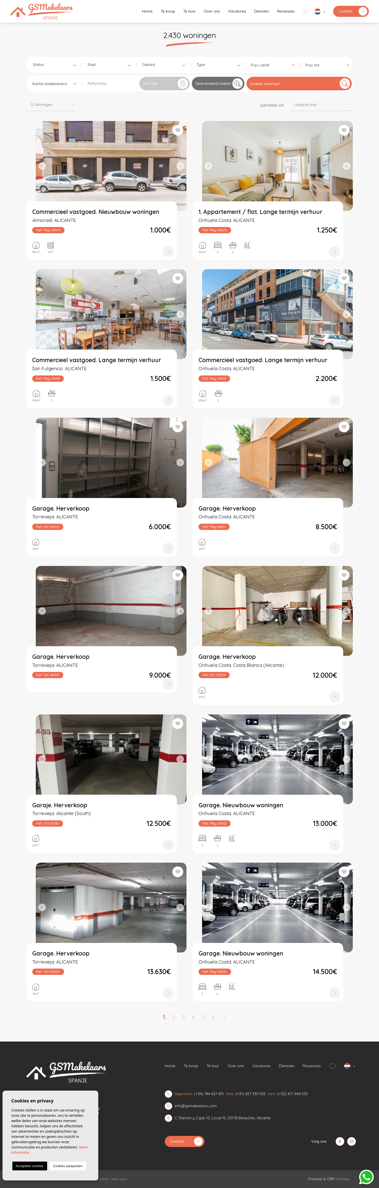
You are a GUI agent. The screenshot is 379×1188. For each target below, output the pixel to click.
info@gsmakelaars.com (196, 1105)
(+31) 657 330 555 (250, 1093)
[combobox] (54, 64)
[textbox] (55, 65)
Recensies (286, 11)
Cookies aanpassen (68, 1166)
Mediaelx (343, 1179)
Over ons (212, 11)
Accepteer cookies (30, 1166)
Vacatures (237, 11)
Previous (41, 166)
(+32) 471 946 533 (292, 1093)
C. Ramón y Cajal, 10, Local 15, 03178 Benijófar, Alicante (223, 1118)
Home (147, 11)
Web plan (119, 1179)
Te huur (189, 11)
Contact (352, 11)
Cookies (102, 1179)
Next (181, 166)
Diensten (261, 11)
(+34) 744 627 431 (209, 1093)
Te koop (168, 11)
